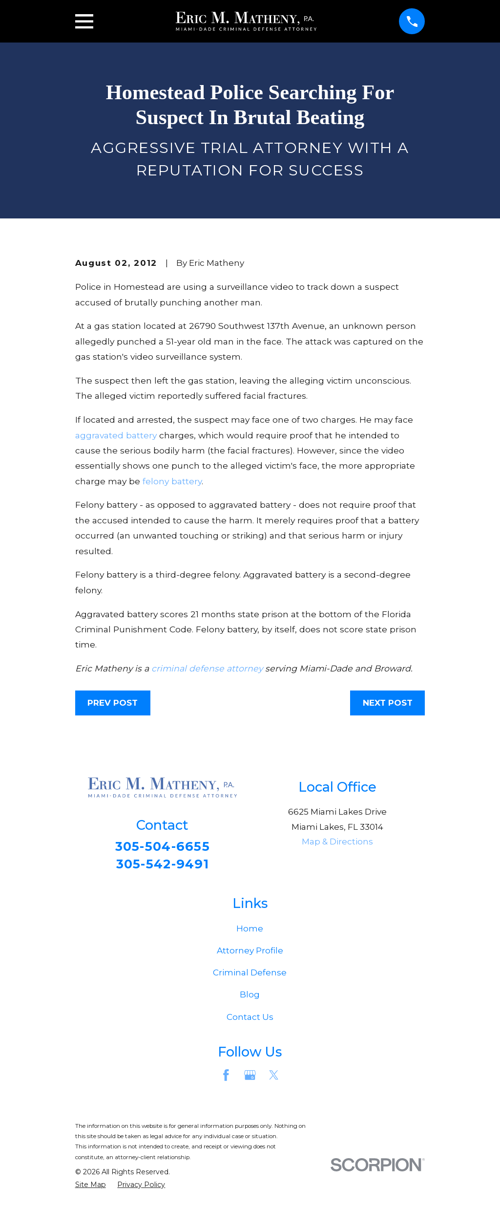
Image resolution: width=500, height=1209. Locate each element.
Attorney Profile (250, 953)
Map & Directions (337, 841)
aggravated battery (116, 435)
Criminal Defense (250, 975)
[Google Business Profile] (250, 1078)
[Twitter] (274, 1078)
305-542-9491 (162, 865)
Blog (250, 997)
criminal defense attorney (207, 668)
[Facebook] (226, 1078)
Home (249, 931)
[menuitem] (90, 1188)
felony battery (172, 481)
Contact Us (250, 1019)
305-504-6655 (162, 846)
